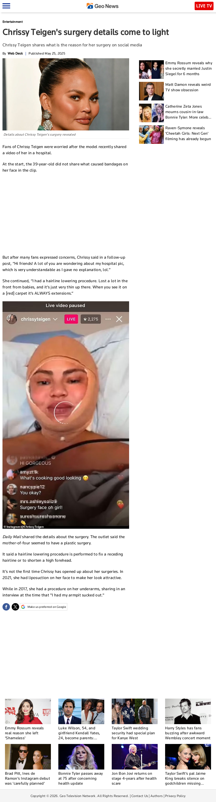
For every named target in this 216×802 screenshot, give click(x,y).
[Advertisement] (66, 213)
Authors (156, 796)
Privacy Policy (175, 796)
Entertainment (12, 22)
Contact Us (139, 796)
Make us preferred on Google (43, 607)
